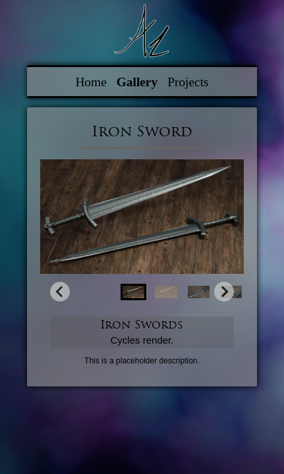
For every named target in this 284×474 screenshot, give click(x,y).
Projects (187, 82)
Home (90, 82)
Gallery (137, 82)
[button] (133, 292)
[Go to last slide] (60, 292)
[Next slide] (224, 292)
